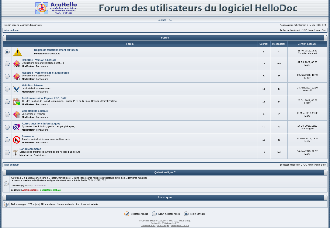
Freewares (28, 136)
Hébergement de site (180, 225)
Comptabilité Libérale (35, 110)
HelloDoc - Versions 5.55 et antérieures (45, 72)
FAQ (170, 20)
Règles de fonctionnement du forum (56, 49)
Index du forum (11, 30)
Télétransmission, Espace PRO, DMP (44, 98)
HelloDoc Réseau (32, 85)
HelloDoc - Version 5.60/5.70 (39, 60)
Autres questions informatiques (41, 123)
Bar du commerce (30, 149)
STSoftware (167, 223)
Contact (162, 20)
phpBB (153, 221)
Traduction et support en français (155, 225)
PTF (177, 223)
